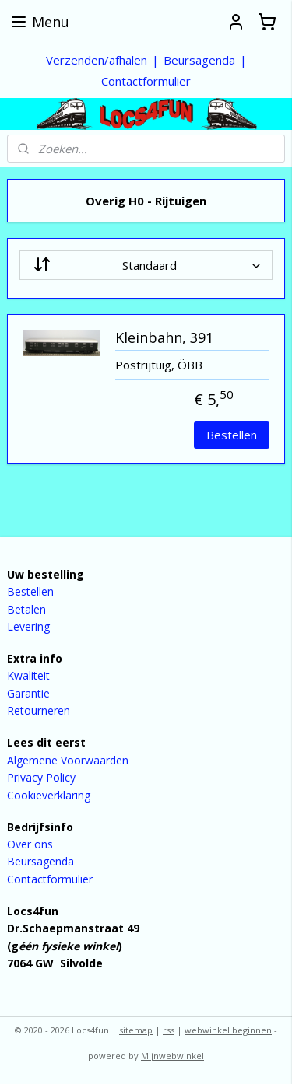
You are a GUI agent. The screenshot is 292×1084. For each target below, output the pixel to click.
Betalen (26, 609)
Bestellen (231, 434)
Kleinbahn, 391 (164, 338)
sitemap (136, 1030)
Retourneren (38, 710)
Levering (28, 626)
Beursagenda (199, 60)
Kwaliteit (28, 675)
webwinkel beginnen (228, 1030)
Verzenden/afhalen (96, 60)
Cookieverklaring (48, 795)
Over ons (30, 844)
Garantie (28, 693)
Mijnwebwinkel (172, 1055)
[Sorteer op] (145, 265)
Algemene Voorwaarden (67, 760)
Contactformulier (146, 81)
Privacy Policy (41, 777)
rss (168, 1030)
